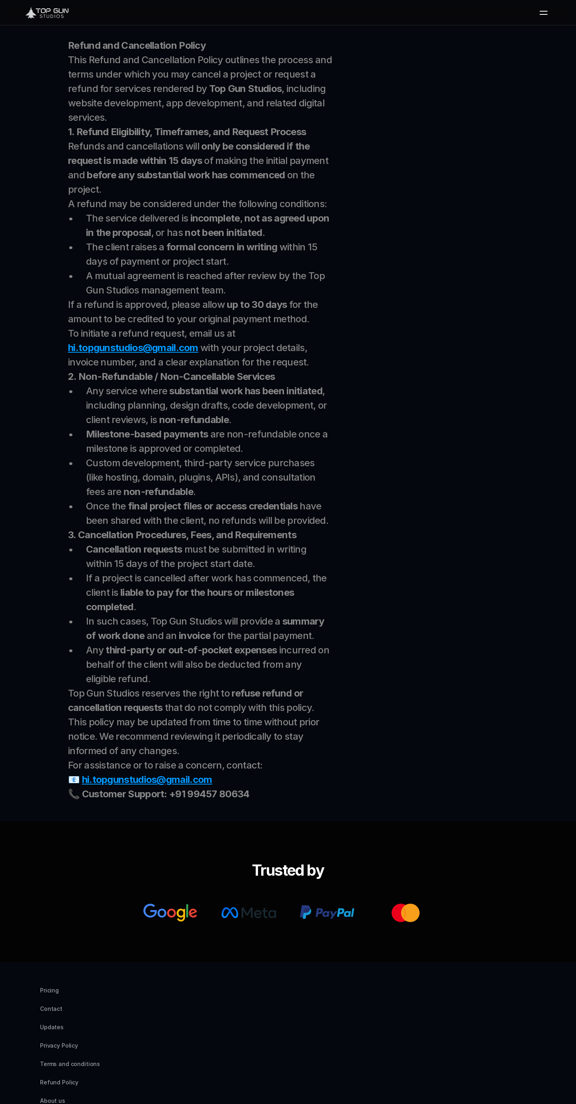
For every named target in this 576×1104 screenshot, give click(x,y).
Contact (83, 1037)
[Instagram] (491, 998)
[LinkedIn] (510, 998)
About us (333, 1037)
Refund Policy (288, 1037)
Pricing (49, 1037)
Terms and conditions (226, 1037)
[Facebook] (529, 998)
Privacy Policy (163, 1037)
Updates (119, 1037)
